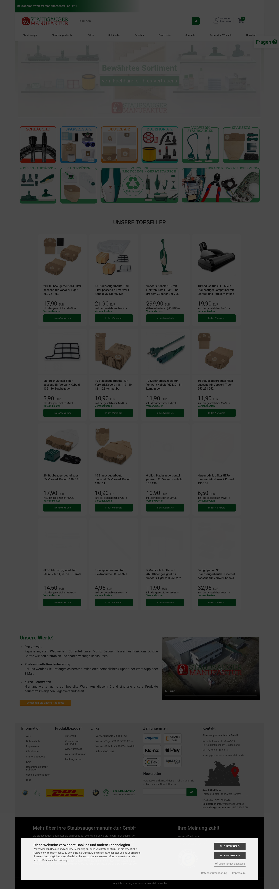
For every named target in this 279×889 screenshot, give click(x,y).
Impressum (239, 873)
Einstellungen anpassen (230, 863)
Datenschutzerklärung (214, 873)
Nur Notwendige (230, 855)
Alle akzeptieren (230, 846)
